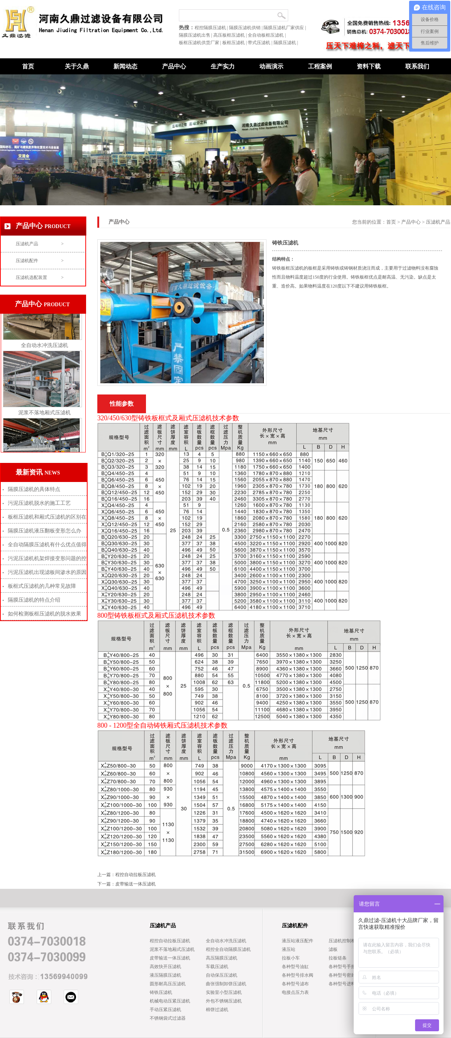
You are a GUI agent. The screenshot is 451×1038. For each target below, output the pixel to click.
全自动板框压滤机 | (267, 35)
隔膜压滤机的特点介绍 (34, 600)
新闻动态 (125, 66)
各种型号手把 (342, 966)
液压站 (288, 949)
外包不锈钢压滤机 (224, 1001)
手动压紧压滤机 (165, 1009)
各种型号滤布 (295, 983)
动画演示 (271, 66)
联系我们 (417, 66)
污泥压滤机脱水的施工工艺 (39, 503)
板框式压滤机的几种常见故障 (42, 586)
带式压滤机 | (260, 42)
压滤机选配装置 (40, 277)
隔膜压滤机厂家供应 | (285, 27)
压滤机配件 (40, 260)
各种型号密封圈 (344, 975)
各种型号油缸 (295, 966)
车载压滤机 (217, 966)
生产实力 (223, 66)
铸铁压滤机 (161, 992)
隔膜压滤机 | (286, 42)
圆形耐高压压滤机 (168, 983)
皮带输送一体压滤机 (170, 958)
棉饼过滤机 (217, 1009)
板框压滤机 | (235, 42)
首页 (28, 66)
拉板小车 (291, 958)
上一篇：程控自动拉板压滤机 (126, 874)
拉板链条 (338, 958)
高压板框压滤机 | (230, 35)
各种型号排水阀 (297, 975)
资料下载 (369, 66)
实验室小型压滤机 (224, 992)
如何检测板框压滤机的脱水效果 (44, 614)
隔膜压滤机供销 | (246, 27)
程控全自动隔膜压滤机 (228, 949)
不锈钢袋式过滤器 (168, 1018)
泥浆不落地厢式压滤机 (44, 415)
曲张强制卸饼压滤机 (226, 983)
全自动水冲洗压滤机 (44, 348)
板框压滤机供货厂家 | (200, 42)
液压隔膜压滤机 (165, 975)
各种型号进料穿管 (347, 983)
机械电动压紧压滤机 (170, 1001)
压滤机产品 (40, 244)
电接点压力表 (295, 992)
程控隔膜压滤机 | (212, 27)
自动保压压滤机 (221, 975)
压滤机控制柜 (342, 940)
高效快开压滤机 (165, 966)
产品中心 (411, 222)
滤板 (333, 949)
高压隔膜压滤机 (221, 958)
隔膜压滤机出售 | (196, 35)
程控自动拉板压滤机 (170, 940)
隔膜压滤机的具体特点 (34, 489)
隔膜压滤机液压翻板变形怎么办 (44, 531)
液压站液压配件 (297, 940)
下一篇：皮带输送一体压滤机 (126, 884)
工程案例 (320, 66)
